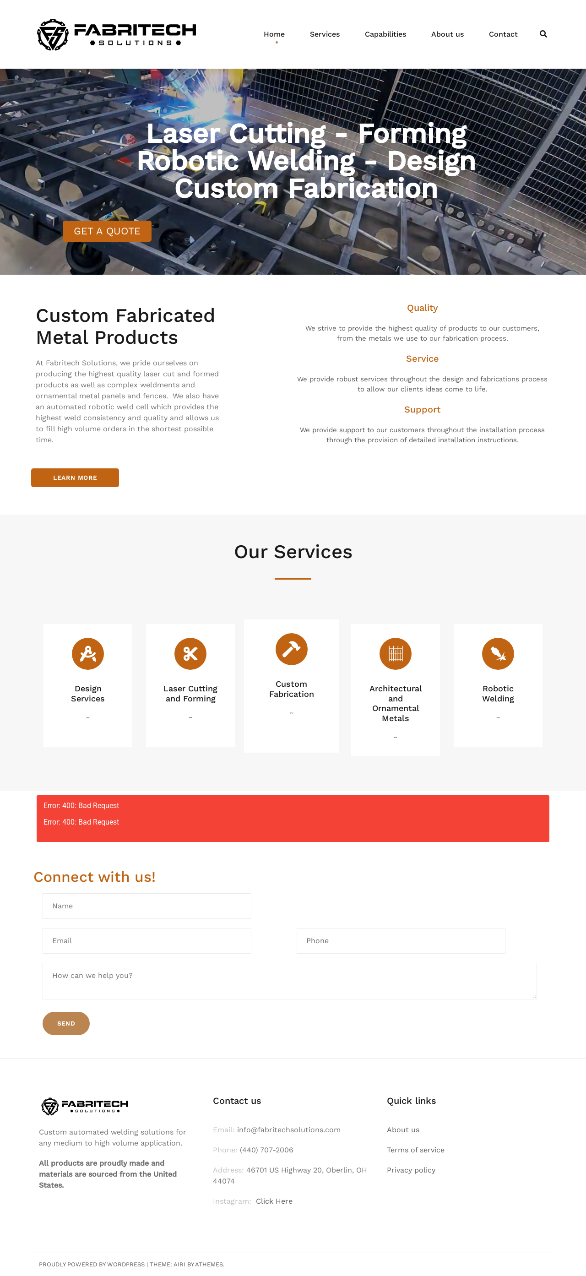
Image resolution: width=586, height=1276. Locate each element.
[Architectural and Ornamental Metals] (396, 654)
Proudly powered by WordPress (92, 1264)
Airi (179, 1264)
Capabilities (385, 34)
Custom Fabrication (291, 689)
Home (274, 34)
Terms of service (416, 1150)
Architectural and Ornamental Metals (395, 703)
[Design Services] (88, 654)
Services (325, 34)
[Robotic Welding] (498, 654)
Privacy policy (411, 1170)
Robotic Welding (498, 693)
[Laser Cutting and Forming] (190, 654)
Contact (503, 34)
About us (447, 34)
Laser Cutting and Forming (190, 693)
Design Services (88, 693)
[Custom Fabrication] (292, 649)
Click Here (274, 1201)
